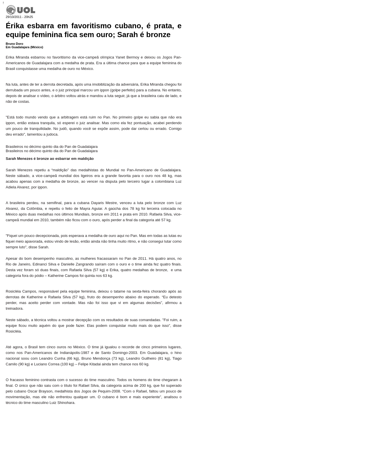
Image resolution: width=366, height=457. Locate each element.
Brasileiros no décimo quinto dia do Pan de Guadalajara (52, 146)
